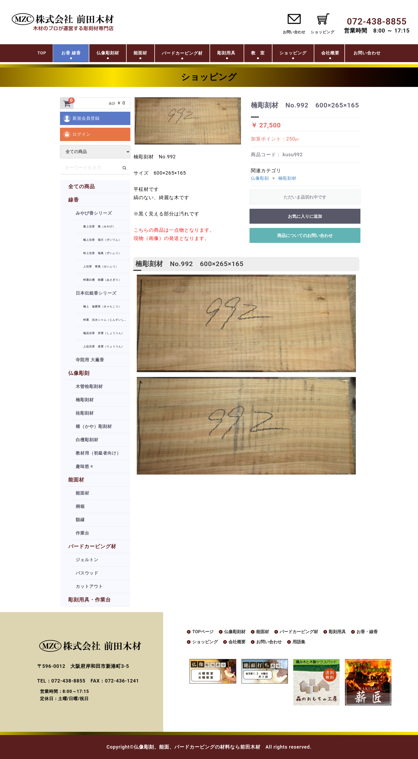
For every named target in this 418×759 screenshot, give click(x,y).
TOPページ (204, 632)
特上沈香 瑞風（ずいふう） (102, 253)
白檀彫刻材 (87, 439)
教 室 (258, 54)
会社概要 (345, 54)
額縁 (80, 519)
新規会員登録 (81, 118)
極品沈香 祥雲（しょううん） (103, 333)
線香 (73, 200)
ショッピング (300, 54)
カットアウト (89, 586)
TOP (16, 54)
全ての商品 (81, 186)
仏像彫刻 (79, 373)
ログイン (77, 134)
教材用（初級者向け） (98, 453)
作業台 (82, 533)
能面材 (131, 54)
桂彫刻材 (85, 413)
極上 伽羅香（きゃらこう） (102, 306)
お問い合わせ (294, 32)
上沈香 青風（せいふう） (100, 266)
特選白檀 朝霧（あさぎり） (102, 279)
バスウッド (87, 573)
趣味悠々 (85, 466)
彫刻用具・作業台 (89, 600)
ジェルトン (87, 559)
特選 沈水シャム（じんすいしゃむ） (106, 319)
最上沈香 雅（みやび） (99, 226)
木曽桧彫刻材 (89, 386)
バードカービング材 (92, 546)
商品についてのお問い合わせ (305, 235)
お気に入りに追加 (305, 216)
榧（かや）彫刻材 (94, 426)
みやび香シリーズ (94, 213)
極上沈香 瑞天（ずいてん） (102, 239)
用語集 (343, 642)
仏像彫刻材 (93, 54)
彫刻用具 (222, 54)
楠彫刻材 (85, 399)
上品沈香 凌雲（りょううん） (103, 346)
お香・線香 (204, 642)
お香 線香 (50, 54)
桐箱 (80, 506)
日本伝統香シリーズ (96, 293)
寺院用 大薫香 (90, 359)
